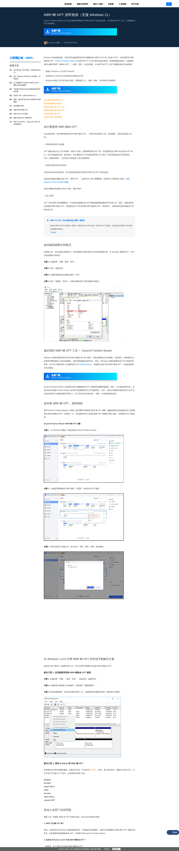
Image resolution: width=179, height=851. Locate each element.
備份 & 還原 (98, 4)
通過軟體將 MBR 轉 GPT (54, 110)
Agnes (53, 43)
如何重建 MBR (18, 106)
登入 (169, 4)
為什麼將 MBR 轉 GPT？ (54, 100)
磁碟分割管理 (82, 4)
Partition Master (85, 364)
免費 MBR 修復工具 (20, 110)
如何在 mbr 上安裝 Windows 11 (24, 95)
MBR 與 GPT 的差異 (20, 114)
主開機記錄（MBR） (22, 57)
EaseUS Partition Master (65, 61)
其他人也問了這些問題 (53, 117)
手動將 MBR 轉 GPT (52, 114)
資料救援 (68, 4)
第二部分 (92, 770)
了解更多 (106, 849)
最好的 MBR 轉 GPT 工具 (54, 107)
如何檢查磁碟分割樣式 (53, 103)
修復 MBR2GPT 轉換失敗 (22, 118)
